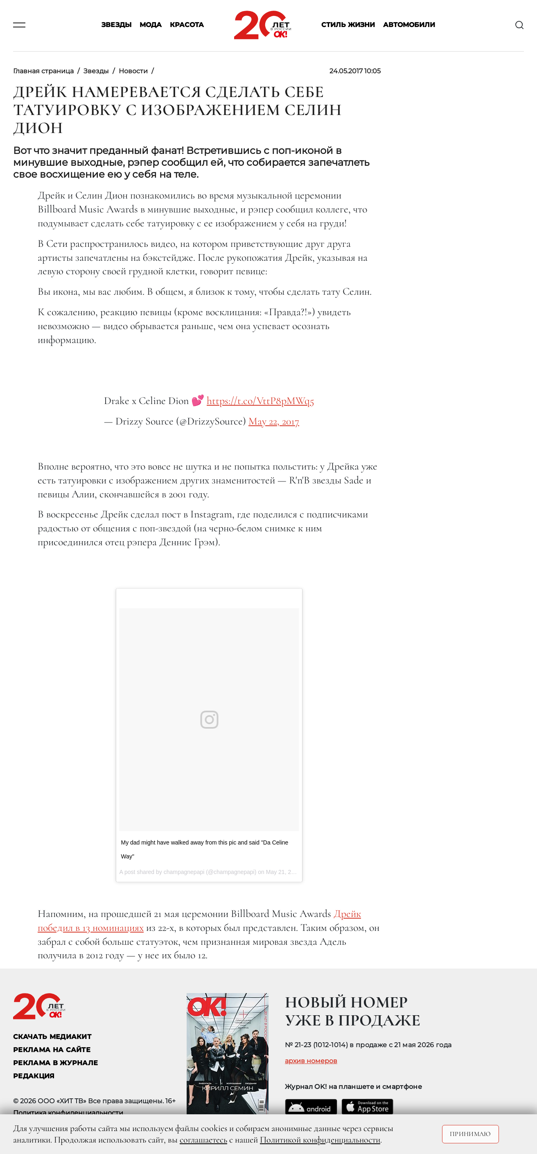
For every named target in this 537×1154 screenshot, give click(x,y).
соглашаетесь (203, 1139)
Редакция (34, 1076)
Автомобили (409, 25)
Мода (151, 25)
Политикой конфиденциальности (320, 1139)
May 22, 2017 (273, 421)
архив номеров (311, 1061)
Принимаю (470, 1134)
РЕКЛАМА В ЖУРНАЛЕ (55, 1063)
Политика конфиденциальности (68, 1113)
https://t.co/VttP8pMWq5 (260, 400)
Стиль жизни (348, 25)
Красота (187, 25)
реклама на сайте (51, 1050)
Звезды (116, 25)
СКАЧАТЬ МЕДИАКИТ (52, 1037)
